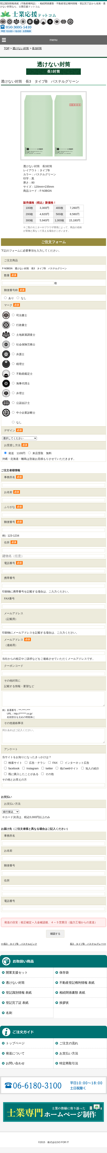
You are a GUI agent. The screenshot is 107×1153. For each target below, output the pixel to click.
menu (53, 39)
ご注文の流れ (68, 1049)
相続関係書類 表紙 (72, 998)
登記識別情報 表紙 (19, 998)
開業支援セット (17, 978)
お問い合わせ (15, 1069)
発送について (15, 1059)
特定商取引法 (68, 1069)
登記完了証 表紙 (17, 1008)
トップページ (15, 1049)
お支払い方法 (68, 1059)
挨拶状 (64, 1008)
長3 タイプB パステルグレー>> (88, 949)
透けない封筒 (20, 48)
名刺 (9, 1018)
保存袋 (64, 978)
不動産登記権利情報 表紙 (77, 988)
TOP (6, 48)
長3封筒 (37, 48)
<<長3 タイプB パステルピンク (19, 949)
